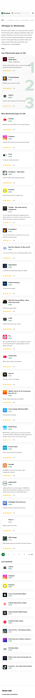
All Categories (10, 20)
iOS (3, 20)
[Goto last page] (30, 554)
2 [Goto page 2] (8, 554)
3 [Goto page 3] (13, 554)
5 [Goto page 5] (24, 554)
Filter (3, 49)
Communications (25, 20)
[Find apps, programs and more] (21, 13)
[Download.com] (5, 13)
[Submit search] (12, 13)
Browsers (17, 20)
